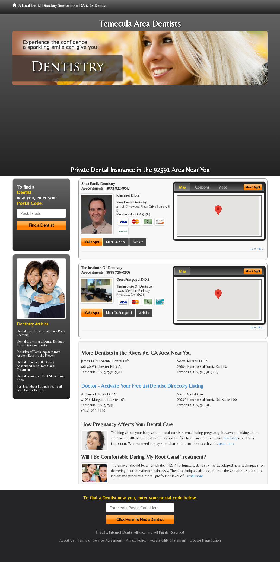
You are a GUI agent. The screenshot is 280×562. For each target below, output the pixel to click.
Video (222, 187)
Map (182, 187)
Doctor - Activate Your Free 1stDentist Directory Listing (142, 385)
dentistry (230, 438)
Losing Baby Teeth (50, 386)
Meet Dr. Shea (116, 242)
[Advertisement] (140, 126)
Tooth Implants (43, 352)
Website (137, 242)
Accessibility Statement (168, 540)
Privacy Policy (136, 540)
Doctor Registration (205, 540)
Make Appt (91, 242)
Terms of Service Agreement (100, 540)
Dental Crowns (27, 341)
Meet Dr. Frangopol (119, 313)
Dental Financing (28, 362)
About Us (66, 540)
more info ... (257, 248)
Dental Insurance (28, 376)
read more (227, 443)
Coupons (202, 187)
